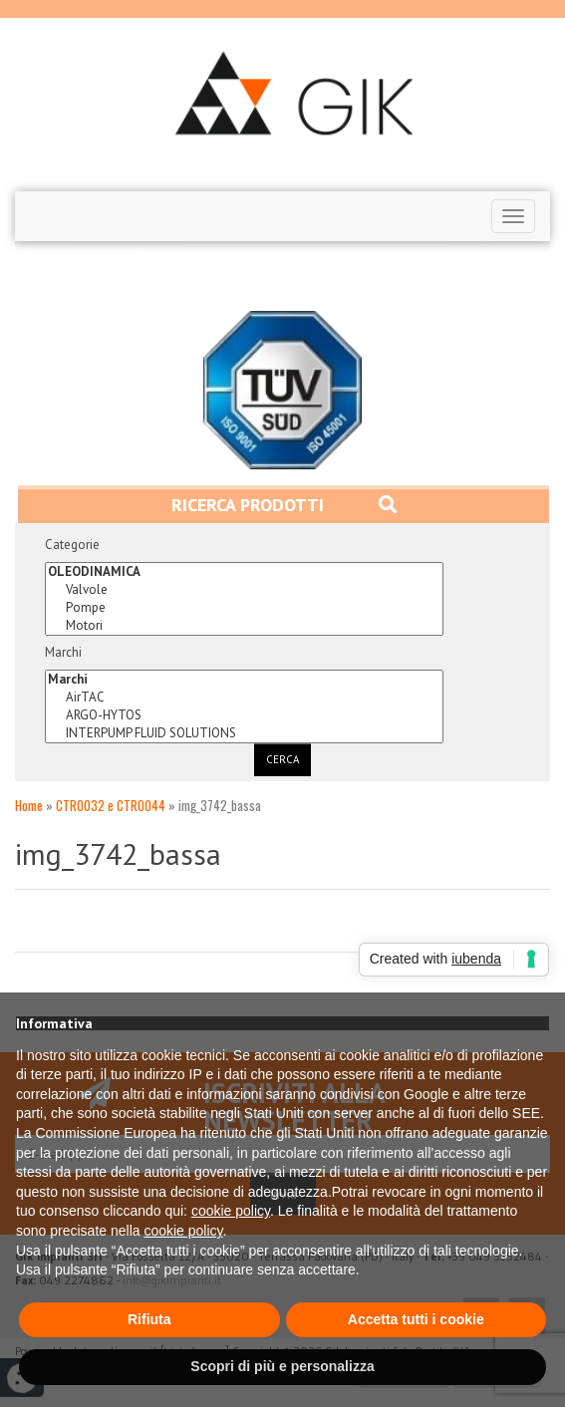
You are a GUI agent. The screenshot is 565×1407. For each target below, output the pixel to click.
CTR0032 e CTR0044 (110, 805)
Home (29, 805)
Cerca (282, 759)
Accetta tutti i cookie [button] (416, 1319)
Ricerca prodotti (284, 504)
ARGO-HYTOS (244, 715)
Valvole (244, 590)
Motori (244, 626)
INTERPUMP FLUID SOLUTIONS (244, 733)
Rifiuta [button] (149, 1319)
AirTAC (244, 697)
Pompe (244, 608)
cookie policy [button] (230, 1211)
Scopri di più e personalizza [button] (282, 1366)
